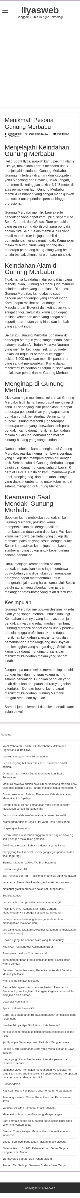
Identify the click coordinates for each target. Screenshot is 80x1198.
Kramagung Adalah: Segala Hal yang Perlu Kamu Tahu (36, 821)
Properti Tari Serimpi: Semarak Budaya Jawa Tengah (35, 1165)
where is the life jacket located (21, 980)
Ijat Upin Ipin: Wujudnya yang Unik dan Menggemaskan (36, 1042)
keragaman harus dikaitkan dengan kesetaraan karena (36, 882)
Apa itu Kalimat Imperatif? (18, 1008)
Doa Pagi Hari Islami (15, 1001)
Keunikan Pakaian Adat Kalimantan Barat (28, 946)
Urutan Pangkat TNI (15, 869)
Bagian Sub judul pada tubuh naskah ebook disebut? (35, 1141)
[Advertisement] (40, 63)
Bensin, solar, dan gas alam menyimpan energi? (32, 902)
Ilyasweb (40, 10)
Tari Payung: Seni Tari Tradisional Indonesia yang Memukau (39, 875)
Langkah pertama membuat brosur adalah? (29, 1107)
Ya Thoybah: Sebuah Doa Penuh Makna (27, 1158)
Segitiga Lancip (12, 895)
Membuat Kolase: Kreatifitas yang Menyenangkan (33, 1114)
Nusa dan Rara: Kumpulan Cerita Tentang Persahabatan (37, 1090)
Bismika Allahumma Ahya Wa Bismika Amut (29, 862)
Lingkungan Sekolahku (17, 828)
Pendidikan (63, 133)
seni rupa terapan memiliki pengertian (26, 756)
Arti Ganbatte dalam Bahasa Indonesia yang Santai (34, 845)
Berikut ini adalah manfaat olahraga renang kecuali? (34, 815)
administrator (15, 133)
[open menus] (5, 11)
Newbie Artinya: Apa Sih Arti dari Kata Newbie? (31, 1025)
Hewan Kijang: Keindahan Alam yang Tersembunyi (33, 940)
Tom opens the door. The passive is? (25, 953)
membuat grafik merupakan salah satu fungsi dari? (34, 889)
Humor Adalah (11, 1084)
